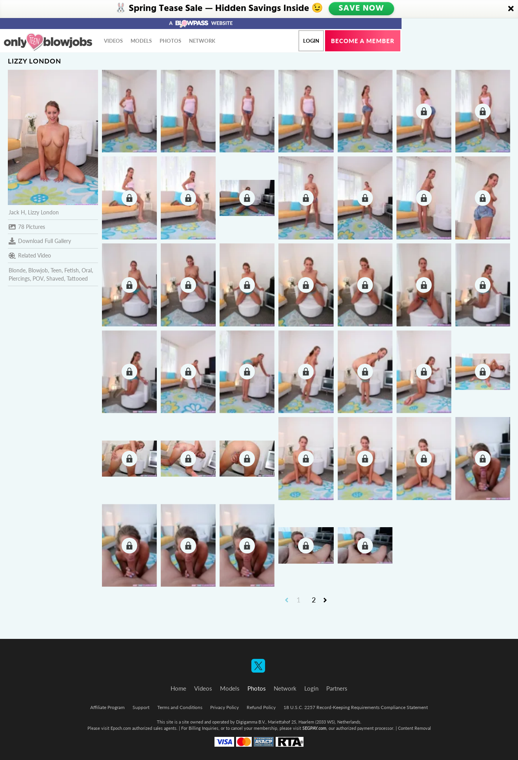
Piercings (19, 278)
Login (311, 41)
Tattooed (77, 278)
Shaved (55, 278)
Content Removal (414, 728)
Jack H (17, 212)
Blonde (17, 270)
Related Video (30, 255)
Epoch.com (121, 728)
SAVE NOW (361, 8)
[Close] (511, 9)
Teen (56, 270)
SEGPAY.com (314, 728)
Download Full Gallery (40, 241)
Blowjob (38, 270)
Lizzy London (43, 212)
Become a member (362, 40)
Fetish (71, 270)
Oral (87, 270)
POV (38, 278)
